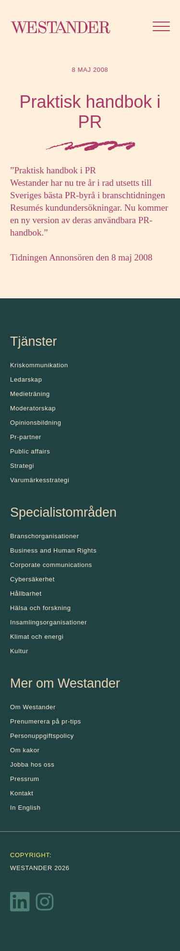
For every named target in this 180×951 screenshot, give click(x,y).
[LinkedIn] (20, 904)
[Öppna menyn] (161, 28)
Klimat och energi (37, 636)
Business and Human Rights (53, 550)
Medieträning (30, 393)
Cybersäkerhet (32, 579)
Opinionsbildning (35, 422)
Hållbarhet (26, 593)
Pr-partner (25, 437)
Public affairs (30, 451)
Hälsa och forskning (40, 607)
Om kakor (25, 750)
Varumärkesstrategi (39, 480)
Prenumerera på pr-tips (45, 721)
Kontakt (22, 793)
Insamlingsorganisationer (48, 622)
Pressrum (24, 778)
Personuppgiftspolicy (42, 735)
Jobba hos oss (32, 764)
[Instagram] (45, 904)
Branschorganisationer (44, 536)
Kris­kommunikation (39, 365)
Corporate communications (51, 564)
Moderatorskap (33, 408)
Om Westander (33, 707)
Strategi (22, 465)
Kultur (19, 651)
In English (25, 807)
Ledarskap (26, 379)
